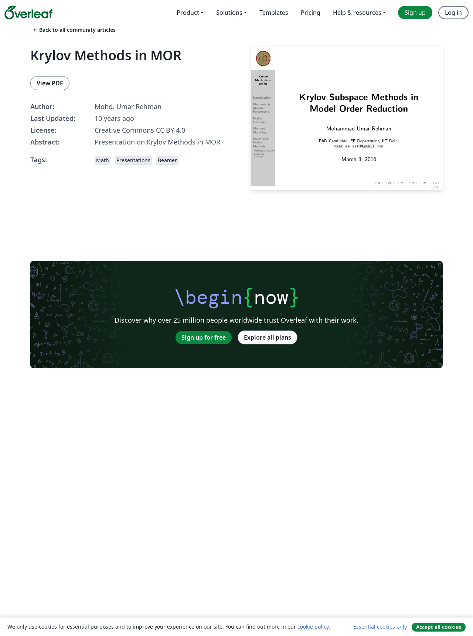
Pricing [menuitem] (310, 12)
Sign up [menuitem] (415, 12)
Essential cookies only (380, 626)
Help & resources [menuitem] (357, 12)
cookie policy (313, 626)
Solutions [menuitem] (229, 12)
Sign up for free (203, 337)
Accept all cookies (438, 626)
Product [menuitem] (188, 12)
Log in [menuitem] (453, 12)
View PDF (50, 83)
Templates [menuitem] (273, 12)
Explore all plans (267, 337)
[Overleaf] (28, 12)
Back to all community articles (74, 29)
